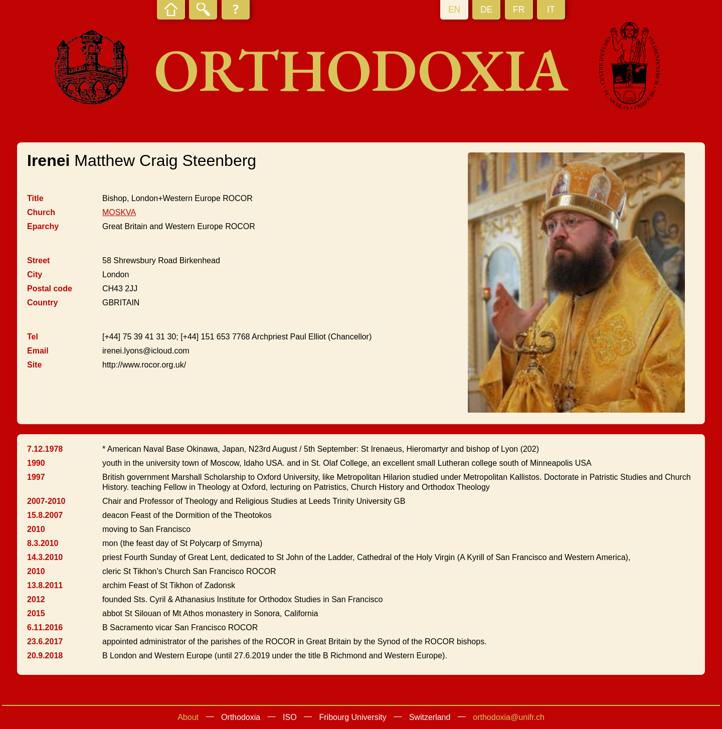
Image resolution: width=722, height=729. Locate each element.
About (188, 717)
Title (35, 198)
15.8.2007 (45, 515)
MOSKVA (119, 212)
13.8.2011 (45, 585)
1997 (36, 477)
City (34, 274)
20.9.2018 (45, 655)
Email (38, 350)
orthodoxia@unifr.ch (509, 717)
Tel (32, 336)
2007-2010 (46, 501)
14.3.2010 (45, 557)
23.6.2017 (45, 641)
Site (34, 364)
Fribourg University (353, 717)
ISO (290, 717)
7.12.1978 (45, 449)
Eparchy (43, 226)
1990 (36, 463)
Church (41, 212)
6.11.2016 (45, 627)
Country (42, 302)
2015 (36, 613)
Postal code (49, 288)
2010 (36, 529)
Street (38, 260)
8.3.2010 (42, 543)
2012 (36, 599)
